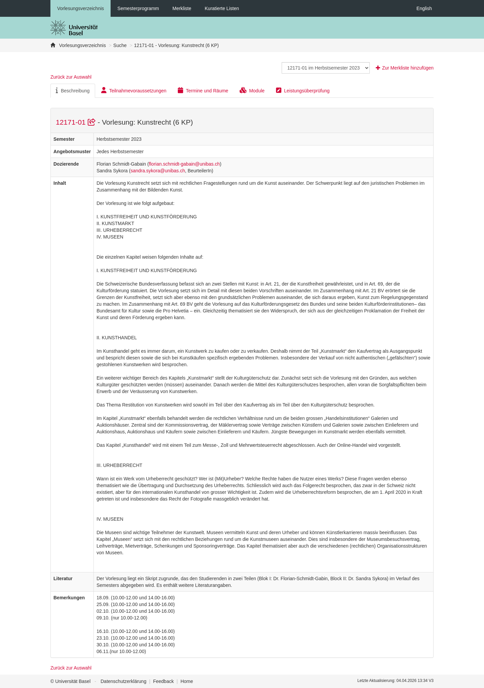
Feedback (163, 681)
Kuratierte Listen (222, 8)
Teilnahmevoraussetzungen (133, 90)
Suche (120, 45)
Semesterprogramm (138, 8)
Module (252, 90)
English (424, 8)
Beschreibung (73, 90)
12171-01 (76, 122)
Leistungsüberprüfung (302, 90)
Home (186, 681)
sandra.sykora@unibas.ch (157, 170)
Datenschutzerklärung (123, 681)
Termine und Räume (203, 90)
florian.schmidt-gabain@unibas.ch (184, 164)
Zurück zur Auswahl (70, 77)
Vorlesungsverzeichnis (80, 8)
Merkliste (181, 8)
